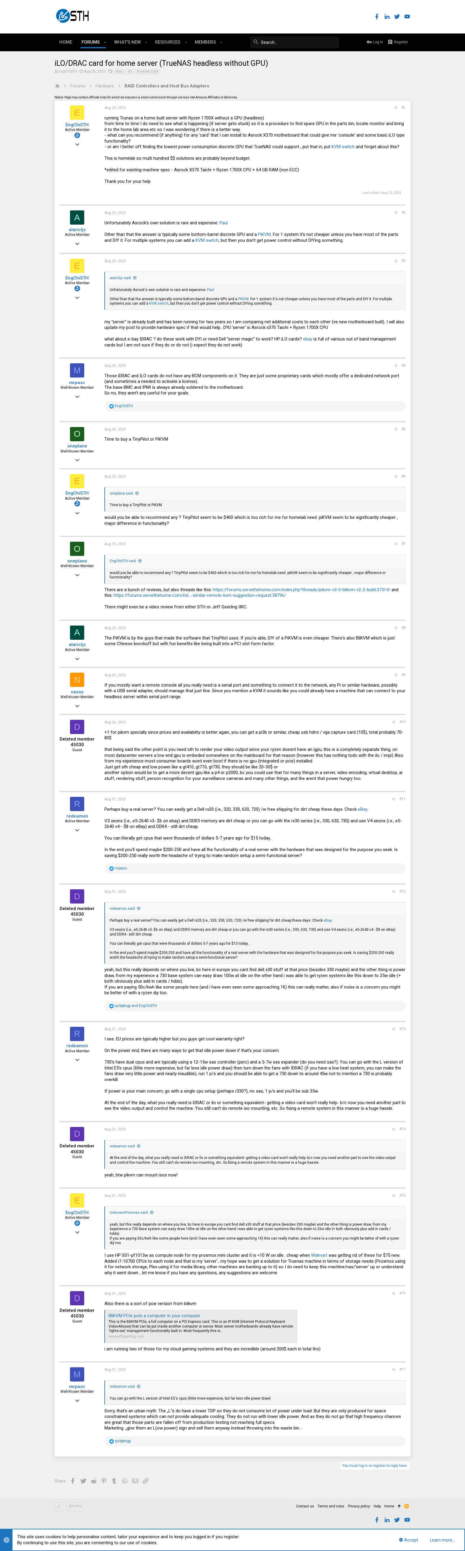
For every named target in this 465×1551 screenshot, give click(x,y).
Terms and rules (331, 1506)
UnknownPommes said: (129, 1213)
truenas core (147, 71)
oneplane (77, 446)
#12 (402, 891)
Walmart (319, 1255)
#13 (402, 1029)
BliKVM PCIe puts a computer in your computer (154, 1315)
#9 (404, 675)
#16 (402, 1293)
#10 (402, 722)
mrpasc (77, 382)
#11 (402, 799)
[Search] (294, 42)
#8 (404, 628)
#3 (404, 261)
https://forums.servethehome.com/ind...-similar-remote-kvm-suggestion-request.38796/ (200, 595)
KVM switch (343, 146)
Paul (223, 223)
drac (119, 71)
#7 (404, 544)
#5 (404, 429)
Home (389, 1506)
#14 (402, 1129)
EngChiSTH (68, 71)
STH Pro (75, 1506)
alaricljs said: (121, 278)
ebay (307, 339)
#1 (404, 107)
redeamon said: (123, 908)
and (136, 1006)
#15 (402, 1195)
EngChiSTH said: (123, 561)
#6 (404, 476)
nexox (77, 692)
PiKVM (264, 234)
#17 (402, 1369)
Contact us (305, 1506)
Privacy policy (359, 1506)
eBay (362, 809)
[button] (105, 42)
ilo (130, 71)
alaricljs (77, 229)
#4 (404, 365)
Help (377, 1506)
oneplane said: (122, 493)
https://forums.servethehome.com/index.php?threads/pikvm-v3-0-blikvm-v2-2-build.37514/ (301, 589)
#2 (404, 212)
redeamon (77, 816)
